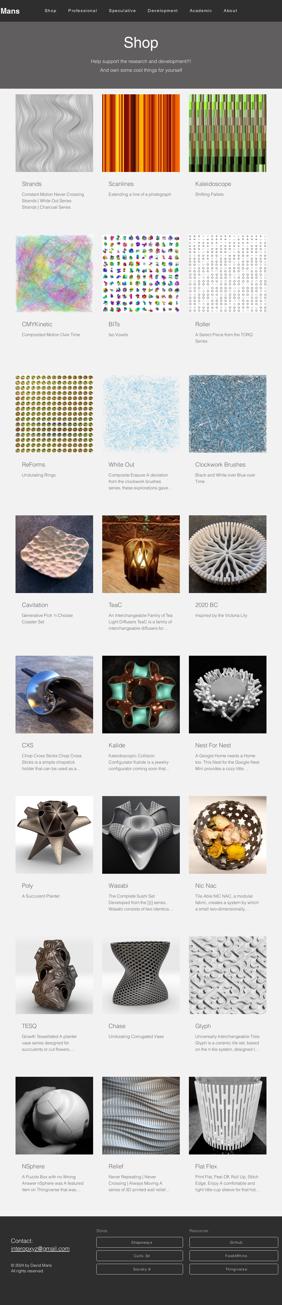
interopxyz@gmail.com (40, 1248)
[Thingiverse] (233, 1269)
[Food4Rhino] (233, 1255)
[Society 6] (139, 1269)
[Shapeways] (139, 1242)
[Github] (233, 1242)
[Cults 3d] (139, 1255)
